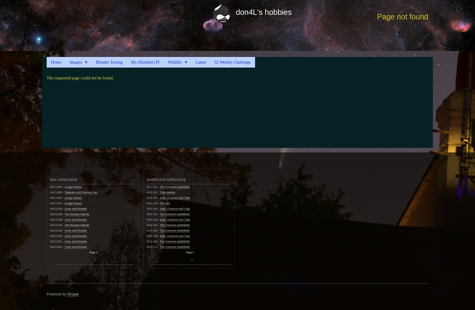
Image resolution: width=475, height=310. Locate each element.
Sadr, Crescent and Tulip (175, 197)
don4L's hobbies (264, 12)
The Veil (165, 203)
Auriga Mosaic (73, 186)
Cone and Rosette (76, 208)
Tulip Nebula (167, 192)
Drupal (73, 294)
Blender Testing (109, 62)
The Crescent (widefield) (175, 186)
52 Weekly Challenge (232, 62)
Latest (201, 62)
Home (56, 62)
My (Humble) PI (145, 62)
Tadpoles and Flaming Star (81, 192)
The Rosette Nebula (77, 214)
